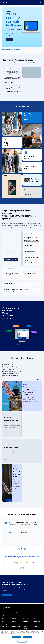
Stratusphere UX (5, 626)
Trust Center (25, 621)
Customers (14, 629)
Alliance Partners (16, 624)
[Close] (42, 631)
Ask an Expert (7, 594)
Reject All (17, 636)
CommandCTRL (5, 629)
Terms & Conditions (37, 624)
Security (24, 624)
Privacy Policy (36, 621)
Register (9, 39)
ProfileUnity (4, 624)
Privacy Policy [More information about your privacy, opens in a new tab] (13, 633)
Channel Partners (16, 626)
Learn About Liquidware (11, 259)
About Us (14, 621)
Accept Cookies (27, 636)
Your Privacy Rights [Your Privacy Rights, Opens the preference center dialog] (22, 641)
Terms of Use (36, 626)
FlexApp (3, 621)
